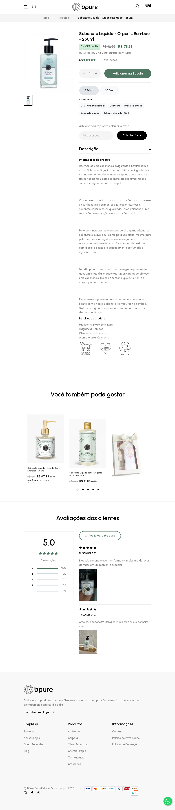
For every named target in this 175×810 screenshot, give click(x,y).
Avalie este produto (100, 535)
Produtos (63, 17)
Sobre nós (30, 731)
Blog (26, 751)
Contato (117, 731)
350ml (109, 90)
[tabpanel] (46, 446)
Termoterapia (76, 757)
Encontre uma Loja (39, 712)
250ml (89, 90)
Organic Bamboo (133, 106)
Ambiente (74, 731)
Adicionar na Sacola (128, 73)
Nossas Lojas (32, 738)
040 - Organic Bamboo (93, 106)
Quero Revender (33, 744)
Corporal (73, 738)
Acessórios (74, 764)
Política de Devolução (125, 744)
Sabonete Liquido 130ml (116, 113)
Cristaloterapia (77, 751)
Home (45, 17)
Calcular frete (132, 135)
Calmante (115, 106)
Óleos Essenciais (78, 744)
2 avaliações (109, 60)
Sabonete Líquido (90, 113)
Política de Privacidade (126, 738)
